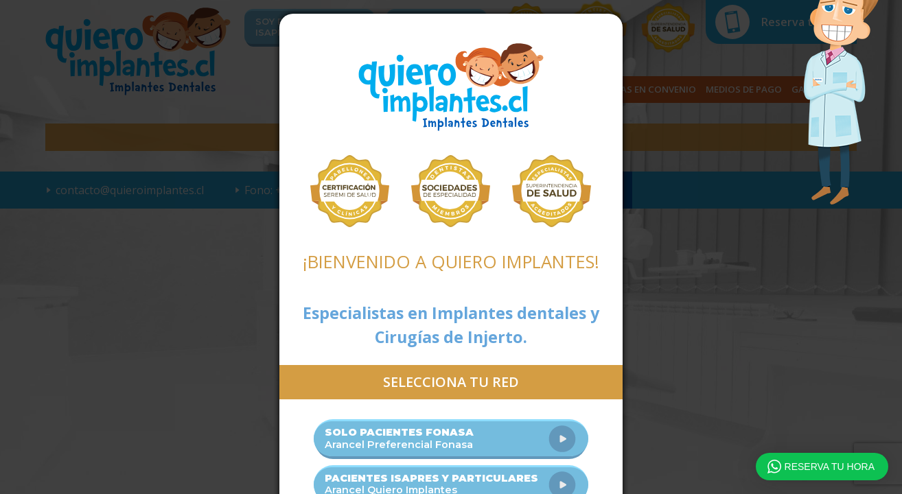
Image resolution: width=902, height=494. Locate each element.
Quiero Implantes (451, 87)
